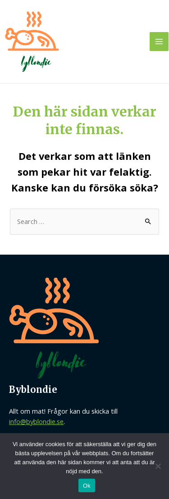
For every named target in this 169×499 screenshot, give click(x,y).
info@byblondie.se (36, 421)
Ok (87, 485)
